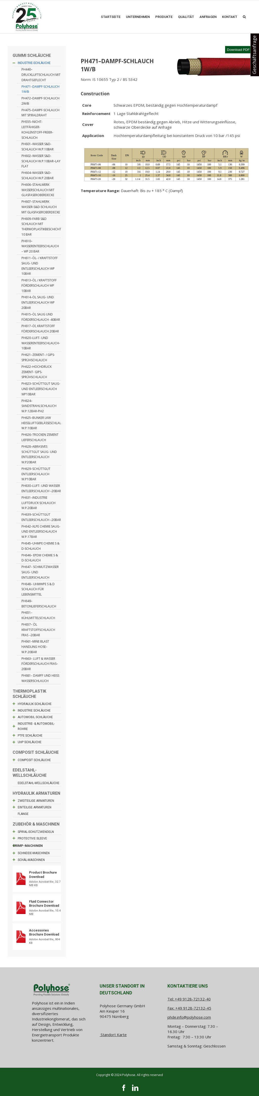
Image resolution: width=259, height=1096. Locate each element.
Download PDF (238, 50)
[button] (244, 16)
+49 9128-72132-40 (193, 998)
